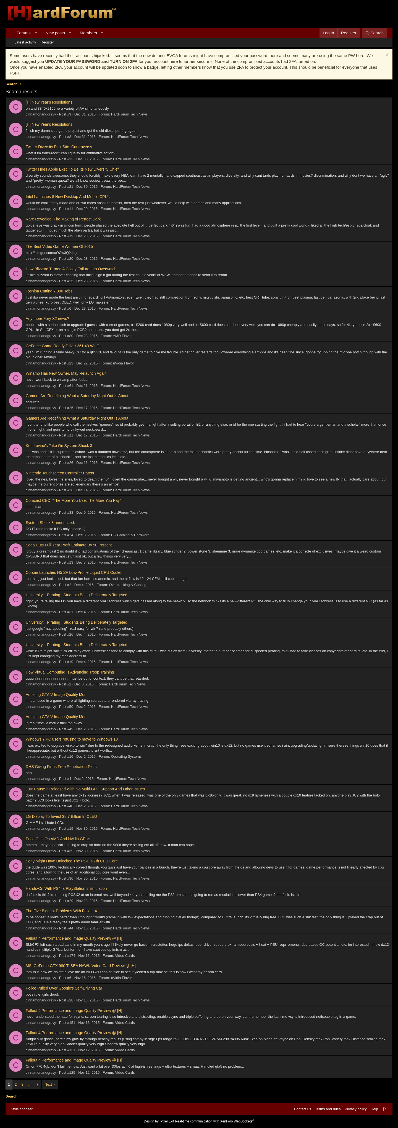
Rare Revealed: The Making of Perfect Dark (63, 219)
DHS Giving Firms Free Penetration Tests (61, 766)
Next (48, 1084)
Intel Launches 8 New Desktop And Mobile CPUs (68, 196)
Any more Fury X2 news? (47, 318)
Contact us (302, 1109)
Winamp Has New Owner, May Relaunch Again (66, 373)
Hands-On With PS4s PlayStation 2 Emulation (66, 888)
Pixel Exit (167, 1121)
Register (47, 42)
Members (88, 32)
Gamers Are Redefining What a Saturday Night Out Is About (77, 396)
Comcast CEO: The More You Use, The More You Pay (73, 500)
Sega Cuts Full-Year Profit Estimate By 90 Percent (69, 545)
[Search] (374, 33)
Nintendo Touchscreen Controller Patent (60, 473)
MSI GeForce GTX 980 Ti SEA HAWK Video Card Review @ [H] (81, 965)
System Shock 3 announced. (50, 522)
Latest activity (25, 42)
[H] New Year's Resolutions (49, 102)
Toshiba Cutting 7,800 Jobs (49, 291)
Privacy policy (355, 1109)
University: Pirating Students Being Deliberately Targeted (76, 595)
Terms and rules (328, 1109)
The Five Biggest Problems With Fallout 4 (61, 911)
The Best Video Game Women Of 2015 (59, 246)
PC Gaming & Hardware (130, 535)
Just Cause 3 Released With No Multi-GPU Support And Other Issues (85, 789)
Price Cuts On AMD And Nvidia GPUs (58, 839)
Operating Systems (126, 756)
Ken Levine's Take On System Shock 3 (59, 445)
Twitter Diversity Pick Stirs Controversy (59, 147)
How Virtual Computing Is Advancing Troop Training (70, 672)
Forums (24, 32)
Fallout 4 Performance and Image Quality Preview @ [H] (74, 938)
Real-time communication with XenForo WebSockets (214, 1121)
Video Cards (125, 956)
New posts (55, 32)
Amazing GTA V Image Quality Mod (56, 694)
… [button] (30, 1084)
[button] (35, 33)
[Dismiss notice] (386, 55)
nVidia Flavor (123, 363)
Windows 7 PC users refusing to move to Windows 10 (72, 739)
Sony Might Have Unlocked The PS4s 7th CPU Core (72, 861)
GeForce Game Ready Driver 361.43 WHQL (64, 346)
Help (374, 1109)
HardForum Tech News (129, 114)
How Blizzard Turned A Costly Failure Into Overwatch (71, 269)
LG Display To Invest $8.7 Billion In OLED (61, 816)
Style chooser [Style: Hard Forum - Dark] (22, 1109)
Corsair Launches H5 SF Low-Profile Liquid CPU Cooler (74, 572)
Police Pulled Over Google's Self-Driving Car (64, 988)
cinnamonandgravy (41, 114)
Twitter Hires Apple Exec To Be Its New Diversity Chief (72, 169)
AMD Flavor (122, 336)
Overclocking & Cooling (127, 585)
